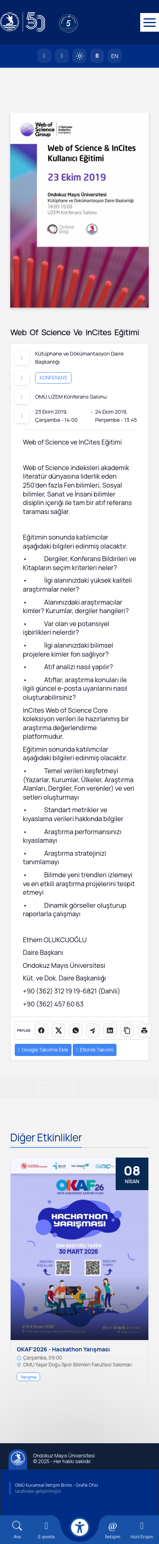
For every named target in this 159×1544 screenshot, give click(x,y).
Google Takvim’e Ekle (43, 1049)
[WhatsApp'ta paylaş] (76, 1030)
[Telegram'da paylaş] (93, 1030)
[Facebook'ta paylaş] (41, 1030)
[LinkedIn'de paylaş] (110, 1030)
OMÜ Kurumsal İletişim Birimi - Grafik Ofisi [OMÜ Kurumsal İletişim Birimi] (56, 1485)
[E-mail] (46, 1530)
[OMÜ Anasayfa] (44, 56)
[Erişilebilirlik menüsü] (79, 1527)
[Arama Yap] (97, 56)
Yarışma (28, 1377)
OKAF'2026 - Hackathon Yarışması (63, 1349)
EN (115, 56)
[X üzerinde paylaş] (58, 1030)
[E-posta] (62, 56)
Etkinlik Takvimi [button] (95, 1049)
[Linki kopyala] (127, 1030)
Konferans (53, 377)
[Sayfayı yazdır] (144, 1030)
